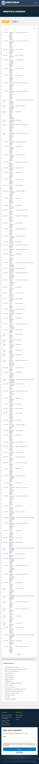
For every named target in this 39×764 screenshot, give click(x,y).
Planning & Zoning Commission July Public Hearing (11, 282)
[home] (10, 3)
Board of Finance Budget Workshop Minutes (11, 415)
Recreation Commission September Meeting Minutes (11, 194)
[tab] (6, 21)
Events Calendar (19, 715)
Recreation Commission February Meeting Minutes (11, 478)
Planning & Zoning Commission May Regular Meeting (11, 363)
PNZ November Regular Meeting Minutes (11, 604)
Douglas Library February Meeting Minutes (11, 471)
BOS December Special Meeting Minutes (11, 71)
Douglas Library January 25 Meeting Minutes (11, 533)
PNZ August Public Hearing (11, 251)
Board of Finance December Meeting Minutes (11, 78)
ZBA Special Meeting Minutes (11, 143)
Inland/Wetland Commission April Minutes (12, 381)
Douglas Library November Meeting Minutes (11, 618)
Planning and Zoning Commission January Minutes (11, 526)
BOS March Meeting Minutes (11, 454)
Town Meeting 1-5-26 (11, 57)
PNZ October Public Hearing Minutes (11, 218)
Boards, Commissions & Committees (6, 718)
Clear (35, 28)
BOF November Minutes (11, 625)
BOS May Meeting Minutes (11, 369)
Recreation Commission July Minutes (11, 270)
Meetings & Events (5, 720)
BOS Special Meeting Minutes (11, 169)
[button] (36, 3)
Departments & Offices (6, 715)
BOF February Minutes (11, 484)
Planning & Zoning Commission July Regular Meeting (11, 275)
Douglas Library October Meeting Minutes (11, 175)
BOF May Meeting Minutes (11, 352)
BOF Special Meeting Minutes (11, 315)
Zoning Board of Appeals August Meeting (11, 231)
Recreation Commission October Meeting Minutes (11, 157)
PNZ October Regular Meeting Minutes (11, 649)
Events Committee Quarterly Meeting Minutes (11, 375)
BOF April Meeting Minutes (11, 405)
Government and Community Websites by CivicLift (20, 761)
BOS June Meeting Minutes (11, 331)
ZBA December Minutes (11, 555)
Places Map (18, 717)
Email (4, 736)
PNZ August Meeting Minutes (11, 246)
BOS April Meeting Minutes (11, 410)
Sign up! (20, 749)
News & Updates (5, 722)
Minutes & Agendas (5, 724)
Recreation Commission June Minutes (11, 310)
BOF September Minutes (11, 207)
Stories (17, 719)
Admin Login (33, 761)
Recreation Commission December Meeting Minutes (11, 561)
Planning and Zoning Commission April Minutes (11, 393)
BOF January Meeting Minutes (11, 539)
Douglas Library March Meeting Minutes (11, 437)
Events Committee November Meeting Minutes (11, 591)
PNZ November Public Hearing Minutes (11, 611)
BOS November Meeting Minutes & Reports (11, 630)
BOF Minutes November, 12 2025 (11, 122)
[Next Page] (19, 654)
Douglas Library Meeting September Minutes (11, 201)
